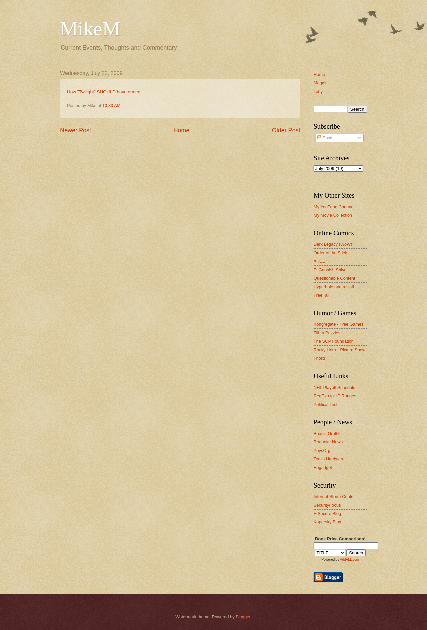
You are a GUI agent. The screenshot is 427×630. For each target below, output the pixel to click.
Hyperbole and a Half (334, 286)
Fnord (319, 358)
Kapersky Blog (327, 521)
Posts (325, 137)
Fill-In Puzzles (327, 332)
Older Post (286, 130)
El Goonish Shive (330, 269)
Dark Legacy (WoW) (333, 244)
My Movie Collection (333, 215)
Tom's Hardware (329, 458)
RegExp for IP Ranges (335, 395)
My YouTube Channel (334, 206)
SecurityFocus (327, 505)
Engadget (323, 467)
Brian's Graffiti (327, 433)
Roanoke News (328, 441)
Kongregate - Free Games (339, 324)
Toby (318, 91)
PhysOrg (322, 450)
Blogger (243, 616)
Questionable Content (334, 278)
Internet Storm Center (334, 496)
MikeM (90, 29)
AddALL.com (349, 559)
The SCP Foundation (334, 341)
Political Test (325, 404)
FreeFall (321, 295)
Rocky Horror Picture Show (339, 349)
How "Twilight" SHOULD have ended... (105, 91)
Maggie (321, 82)
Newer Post (75, 130)
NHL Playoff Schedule (334, 387)
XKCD (320, 261)
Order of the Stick (330, 252)
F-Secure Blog (327, 513)
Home (181, 130)
